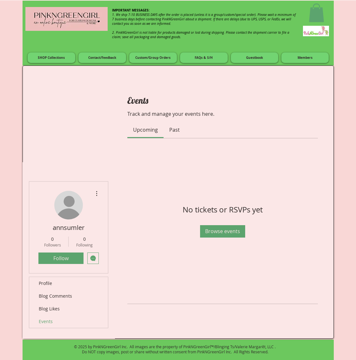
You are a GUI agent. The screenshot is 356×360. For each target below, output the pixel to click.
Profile (45, 283)
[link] (145, 129)
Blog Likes (49, 309)
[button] (316, 12)
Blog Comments (55, 296)
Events (46, 321)
